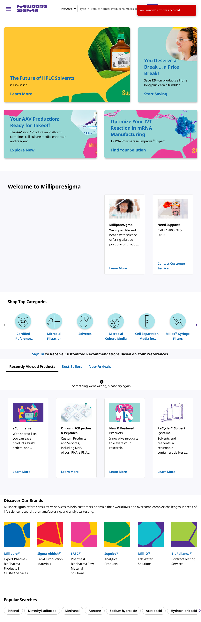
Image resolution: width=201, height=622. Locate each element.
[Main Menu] (8, 8)
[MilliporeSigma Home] (32, 8)
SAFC (76, 553)
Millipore (12, 553)
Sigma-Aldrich (49, 553)
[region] (100, 326)
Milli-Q (144, 553)
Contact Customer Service (171, 265)
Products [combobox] (67, 8)
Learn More (118, 268)
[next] (196, 326)
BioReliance (181, 553)
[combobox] (108, 8)
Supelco (111, 553)
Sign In (38, 354)
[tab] (32, 366)
